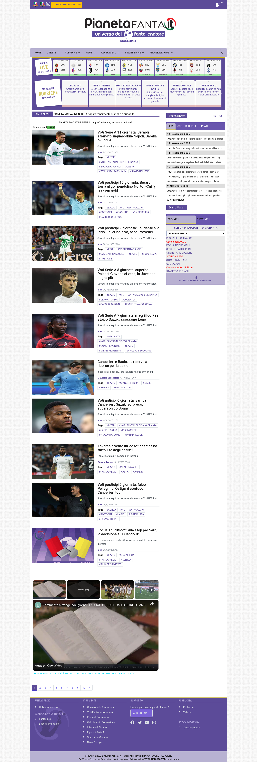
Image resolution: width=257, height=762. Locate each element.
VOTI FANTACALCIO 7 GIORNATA (119, 341)
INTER (111, 157)
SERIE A (105, 387)
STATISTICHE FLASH (177, 271)
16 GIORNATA (141, 212)
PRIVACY (146, 756)
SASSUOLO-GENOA (111, 217)
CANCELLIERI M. (130, 382)
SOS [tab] (180, 126)
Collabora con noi (48, 707)
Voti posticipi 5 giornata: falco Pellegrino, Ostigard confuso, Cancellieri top (122, 488)
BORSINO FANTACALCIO (128, 85)
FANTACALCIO (123, 387)
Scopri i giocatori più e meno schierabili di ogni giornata (182, 92)
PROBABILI (61, 75)
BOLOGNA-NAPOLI (111, 166)
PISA (110, 249)
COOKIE (155, 756)
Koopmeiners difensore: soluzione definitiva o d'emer (198, 138)
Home (37, 52)
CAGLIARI (123, 212)
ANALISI (138, 471)
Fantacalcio (45, 718)
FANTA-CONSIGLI (182, 85)
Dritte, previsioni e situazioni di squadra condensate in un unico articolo (128, 93)
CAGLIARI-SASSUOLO (112, 253)
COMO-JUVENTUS (110, 345)
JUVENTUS (130, 299)
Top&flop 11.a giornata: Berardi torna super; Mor (195, 171)
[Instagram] (48, 3)
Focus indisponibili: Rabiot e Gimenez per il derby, (196, 181)
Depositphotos (191, 727)
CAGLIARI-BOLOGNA (139, 350)
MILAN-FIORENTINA (111, 350)
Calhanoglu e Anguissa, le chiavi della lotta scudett (197, 162)
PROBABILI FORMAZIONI (179, 238)
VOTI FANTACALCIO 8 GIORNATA (139, 294)
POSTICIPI (106, 212)
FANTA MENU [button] (108, 52)
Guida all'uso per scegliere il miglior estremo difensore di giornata (155, 97)
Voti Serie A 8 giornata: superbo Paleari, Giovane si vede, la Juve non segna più (127, 274)
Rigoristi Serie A (95, 732)
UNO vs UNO (75, 85)
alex (100, 152)
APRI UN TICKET (141, 713)
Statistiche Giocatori (98, 737)
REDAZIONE (166, 756)
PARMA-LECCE (134, 434)
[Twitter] (140, 722)
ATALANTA (114, 336)
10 (84, 687)
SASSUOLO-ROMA (110, 304)
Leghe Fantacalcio (49, 723)
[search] (222, 52)
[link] (38, 605)
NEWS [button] (89, 52)
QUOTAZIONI (173, 263)
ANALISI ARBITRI (101, 85)
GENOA (112, 509)
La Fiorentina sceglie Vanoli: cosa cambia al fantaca (197, 148)
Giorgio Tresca (105, 462)
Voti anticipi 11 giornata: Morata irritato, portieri (196, 195)
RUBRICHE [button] (71, 52)
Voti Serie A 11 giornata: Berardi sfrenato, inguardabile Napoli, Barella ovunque (127, 136)
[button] (218, 3)
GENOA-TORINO (109, 299)
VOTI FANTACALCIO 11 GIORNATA (119, 162)
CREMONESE (130, 430)
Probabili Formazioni (98, 717)
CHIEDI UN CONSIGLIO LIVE (68, 5)
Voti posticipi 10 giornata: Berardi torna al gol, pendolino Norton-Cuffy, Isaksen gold (127, 186)
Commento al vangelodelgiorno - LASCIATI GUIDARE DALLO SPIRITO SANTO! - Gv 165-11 (95, 605)
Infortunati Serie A (97, 727)
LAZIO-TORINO (109, 430)
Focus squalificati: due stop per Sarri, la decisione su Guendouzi (127, 532)
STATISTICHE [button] (133, 52)
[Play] (117, 589)
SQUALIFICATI (128, 555)
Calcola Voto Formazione (101, 722)
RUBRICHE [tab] (191, 126)
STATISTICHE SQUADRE (179, 252)
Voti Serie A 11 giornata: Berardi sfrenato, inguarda (197, 190)
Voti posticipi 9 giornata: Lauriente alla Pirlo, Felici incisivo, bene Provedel (128, 230)
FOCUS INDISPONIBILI (178, 245)
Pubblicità (188, 707)
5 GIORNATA (137, 514)
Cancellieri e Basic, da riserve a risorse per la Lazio (122, 364)
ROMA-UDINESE (140, 171)
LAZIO (130, 166)
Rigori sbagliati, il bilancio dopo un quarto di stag (196, 157)
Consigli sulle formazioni (100, 707)
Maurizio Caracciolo (108, 378)
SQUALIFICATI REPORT (178, 249)
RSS (218, 115)
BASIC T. (149, 382)
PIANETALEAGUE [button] (160, 52)
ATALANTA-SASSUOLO (113, 171)
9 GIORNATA (150, 253)
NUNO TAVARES (129, 467)
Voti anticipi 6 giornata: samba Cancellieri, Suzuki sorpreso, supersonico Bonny (122, 404)
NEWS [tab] (171, 126)
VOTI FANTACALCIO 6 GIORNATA (139, 425)
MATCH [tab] (173, 219)
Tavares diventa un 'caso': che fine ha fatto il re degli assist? (127, 448)
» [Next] (89, 687)
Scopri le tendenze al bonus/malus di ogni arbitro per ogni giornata (101, 92)
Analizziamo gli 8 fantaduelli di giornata (75, 90)
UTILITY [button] (51, 52)
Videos (187, 712)
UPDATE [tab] (204, 126)
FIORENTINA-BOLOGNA (139, 304)
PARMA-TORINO (109, 519)
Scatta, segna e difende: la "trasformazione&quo (196, 176)
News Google (94, 742)
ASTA (125, 471)
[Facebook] (132, 722)
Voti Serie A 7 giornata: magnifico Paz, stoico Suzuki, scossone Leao (128, 317)
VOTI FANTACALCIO (132, 207)
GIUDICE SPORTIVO (111, 564)
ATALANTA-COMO (110, 434)
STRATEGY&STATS (176, 260)
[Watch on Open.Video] (48, 666)
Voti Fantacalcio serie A (100, 712)
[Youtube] (147, 722)
